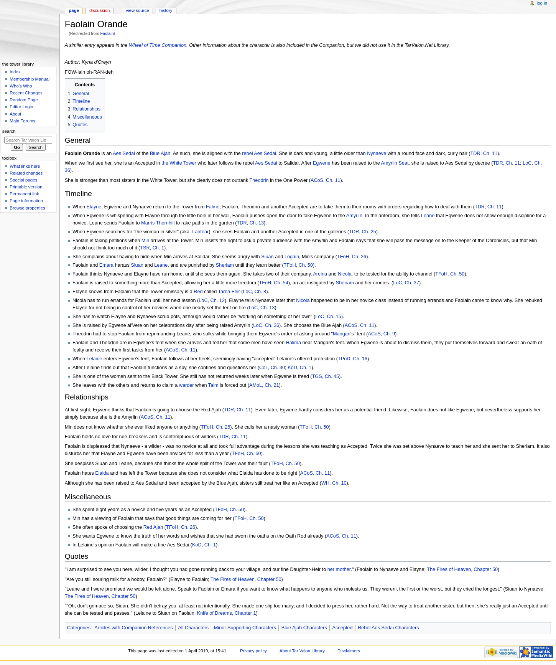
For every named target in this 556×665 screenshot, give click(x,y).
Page (74, 10)
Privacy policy (253, 650)
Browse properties (27, 208)
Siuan (267, 256)
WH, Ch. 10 (334, 483)
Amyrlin (354, 215)
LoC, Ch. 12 (212, 300)
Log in (542, 3)
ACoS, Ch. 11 (326, 180)
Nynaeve (376, 153)
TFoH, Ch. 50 (298, 265)
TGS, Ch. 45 (325, 376)
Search (9, 131)
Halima (293, 342)
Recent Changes (26, 93)
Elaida (102, 473)
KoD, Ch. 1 (299, 367)
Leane (427, 215)
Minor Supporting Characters (245, 627)
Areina (320, 274)
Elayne (94, 207)
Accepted (342, 627)
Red (198, 291)
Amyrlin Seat (395, 163)
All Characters (193, 627)
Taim (213, 385)
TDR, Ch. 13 (250, 223)
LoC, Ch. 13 (262, 307)
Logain (292, 256)
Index (15, 71)
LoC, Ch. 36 (266, 325)
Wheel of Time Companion (157, 45)
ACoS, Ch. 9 (381, 334)
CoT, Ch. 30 (272, 367)
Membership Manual (29, 79)
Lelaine (94, 358)
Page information (26, 200)
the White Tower (178, 163)
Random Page (24, 99)
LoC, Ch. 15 (328, 316)
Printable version (26, 187)
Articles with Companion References (133, 627)
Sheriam (225, 265)
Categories (78, 627)
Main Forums (22, 121)
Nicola (344, 274)
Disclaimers (348, 650)
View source (137, 10)
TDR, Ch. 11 (484, 153)
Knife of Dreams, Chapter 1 (226, 613)
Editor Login (21, 106)
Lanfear (200, 231)
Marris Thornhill (157, 223)
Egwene (322, 163)
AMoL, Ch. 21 (264, 385)
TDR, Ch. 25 (362, 231)
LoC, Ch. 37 (406, 282)
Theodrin (259, 180)
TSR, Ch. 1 (152, 248)
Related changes (26, 173)
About (15, 114)
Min (145, 240)
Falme (212, 207)
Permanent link (24, 193)
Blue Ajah (160, 153)
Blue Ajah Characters (304, 627)
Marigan (341, 334)
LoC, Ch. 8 (254, 291)
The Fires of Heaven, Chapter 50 (462, 569)
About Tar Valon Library (302, 650)
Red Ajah (153, 527)
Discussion (99, 10)
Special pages (23, 180)
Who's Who (21, 86)
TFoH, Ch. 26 (351, 256)
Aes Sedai (124, 153)
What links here (25, 166)
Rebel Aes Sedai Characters (388, 627)
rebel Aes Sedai (259, 153)
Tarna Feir (229, 291)
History (166, 10)
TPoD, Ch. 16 (352, 358)
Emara (106, 265)
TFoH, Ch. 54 (273, 282)
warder (186, 385)
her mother (339, 569)
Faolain (107, 33)
